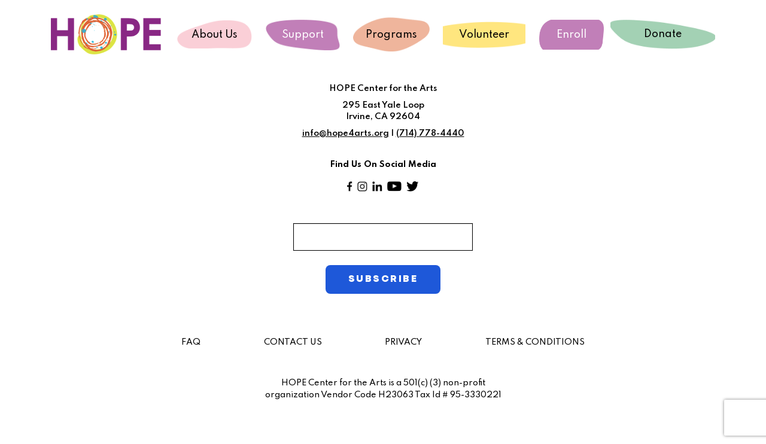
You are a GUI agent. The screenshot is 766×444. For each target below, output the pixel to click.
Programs (391, 34)
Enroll (571, 34)
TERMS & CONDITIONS (535, 342)
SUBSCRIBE (383, 279)
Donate (663, 34)
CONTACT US (293, 342)
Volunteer (484, 34)
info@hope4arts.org (345, 133)
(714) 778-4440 (430, 133)
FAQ (190, 342)
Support (303, 34)
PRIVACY (403, 342)
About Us (215, 34)
